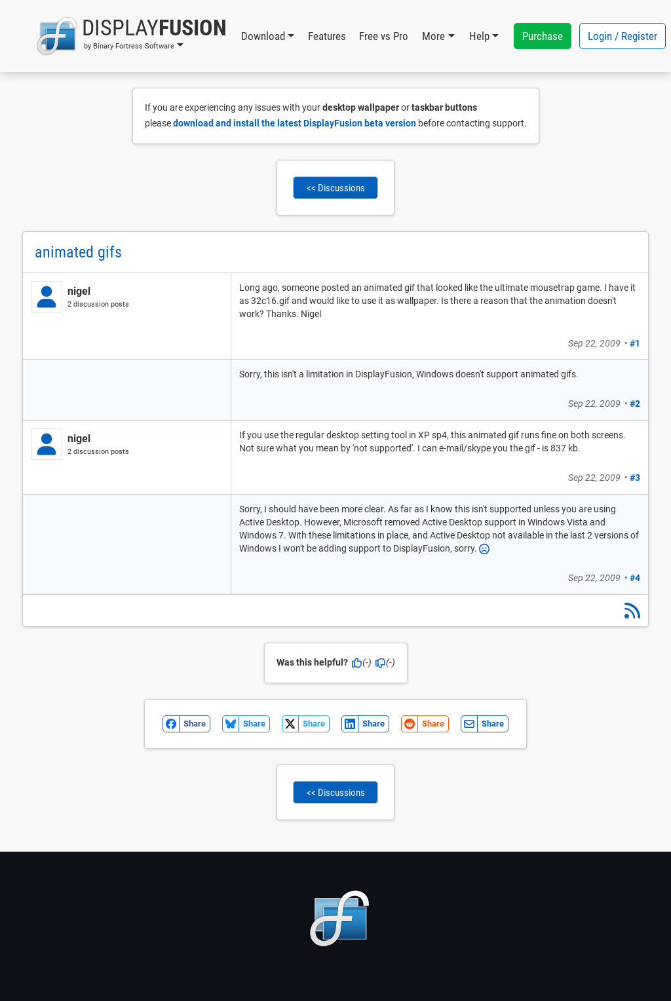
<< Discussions (336, 188)
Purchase (542, 36)
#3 (635, 477)
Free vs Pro (383, 36)
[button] (131, 36)
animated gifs (78, 252)
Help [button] (479, 36)
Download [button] (263, 36)
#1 (635, 343)
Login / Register (622, 36)
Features (327, 36)
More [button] (433, 36)
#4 (635, 578)
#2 (635, 403)
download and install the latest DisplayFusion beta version (294, 123)
